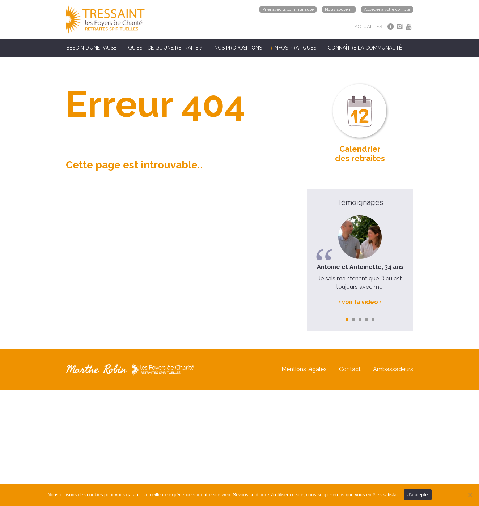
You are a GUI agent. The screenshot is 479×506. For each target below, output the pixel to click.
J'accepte (417, 494)
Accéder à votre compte (387, 9)
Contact (350, 369)
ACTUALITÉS (368, 26)
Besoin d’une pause (91, 48)
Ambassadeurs (393, 369)
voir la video (360, 302)
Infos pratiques (295, 48)
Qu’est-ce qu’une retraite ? (165, 48)
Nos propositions (238, 48)
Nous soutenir (339, 9)
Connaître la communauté (365, 48)
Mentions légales (304, 369)
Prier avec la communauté (288, 9)
